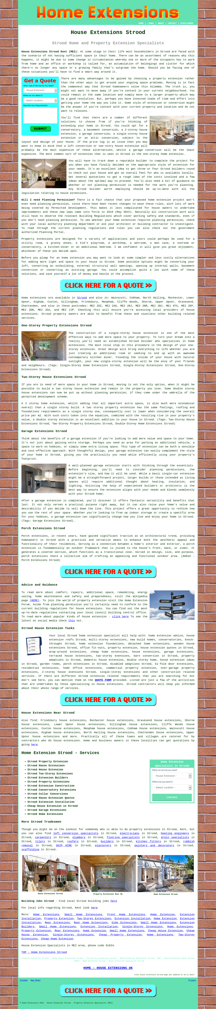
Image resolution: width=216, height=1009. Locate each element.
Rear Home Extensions (91, 922)
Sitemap (23, 980)
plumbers (78, 837)
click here (120, 616)
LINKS (150, 23)
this (71, 620)
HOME (141, 23)
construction (171, 672)
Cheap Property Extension (120, 934)
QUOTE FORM (103, 680)
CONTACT (172, 23)
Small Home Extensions (83, 914)
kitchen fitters (148, 841)
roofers (73, 841)
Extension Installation (132, 918)
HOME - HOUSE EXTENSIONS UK (108, 968)
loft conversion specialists (75, 833)
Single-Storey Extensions (142, 926)
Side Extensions (124, 922)
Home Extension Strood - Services (60, 753)
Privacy (192, 980)
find (33, 720)
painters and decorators (154, 845)
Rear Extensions (57, 922)
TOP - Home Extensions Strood (44, 952)
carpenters (43, 837)
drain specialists (175, 837)
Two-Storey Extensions (94, 918)
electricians (129, 833)
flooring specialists (123, 837)
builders (107, 841)
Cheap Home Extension (57, 938)
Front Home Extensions (126, 914)
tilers (40, 841)
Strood (82, 297)
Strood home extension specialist (93, 635)
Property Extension (59, 918)
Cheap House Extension (165, 930)
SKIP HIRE (64, 845)
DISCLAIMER (186, 23)
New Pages (35, 980)
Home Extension (162, 914)
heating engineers (175, 833)
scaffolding (30, 849)
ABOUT (161, 23)
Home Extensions (46, 914)
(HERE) (34, 600)
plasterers (103, 845)
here (34, 744)
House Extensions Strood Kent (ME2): (49, 51)
